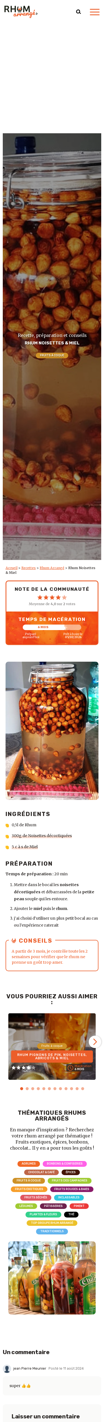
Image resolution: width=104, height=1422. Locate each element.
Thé (71, 1214)
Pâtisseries (53, 1206)
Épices (71, 1172)
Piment (79, 1206)
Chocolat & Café (41, 1172)
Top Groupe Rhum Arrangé (52, 1223)
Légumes (26, 1206)
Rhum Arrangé (52, 568)
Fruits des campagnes (69, 1180)
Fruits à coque (52, 355)
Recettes (28, 568)
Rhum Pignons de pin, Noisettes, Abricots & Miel (52, 1056)
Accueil (11, 568)
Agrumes (29, 1163)
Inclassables (69, 1197)
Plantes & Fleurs (43, 1214)
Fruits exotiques (29, 1189)
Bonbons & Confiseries (65, 1163)
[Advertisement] (52, 79)
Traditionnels (52, 1231)
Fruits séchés (35, 1197)
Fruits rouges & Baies (71, 1189)
